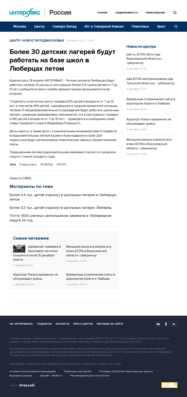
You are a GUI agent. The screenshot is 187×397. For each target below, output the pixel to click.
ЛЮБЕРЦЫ (46, 164)
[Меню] (174, 27)
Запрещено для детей (77, 371)
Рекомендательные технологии (89, 375)
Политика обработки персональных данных (126, 371)
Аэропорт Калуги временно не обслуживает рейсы (35, 277)
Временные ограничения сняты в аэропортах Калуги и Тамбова (90, 277)
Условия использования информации (32, 371)
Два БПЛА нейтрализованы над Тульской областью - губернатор (150, 81)
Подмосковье (28, 164)
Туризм (102, 12)
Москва (20, 26)
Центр (39, 26)
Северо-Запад (65, 26)
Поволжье (140, 26)
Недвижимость (126, 12)
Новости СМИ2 (20, 178)
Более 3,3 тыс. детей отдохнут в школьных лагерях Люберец (60, 208)
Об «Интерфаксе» (21, 323)
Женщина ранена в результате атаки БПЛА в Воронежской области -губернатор (88, 251)
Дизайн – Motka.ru (51, 375)
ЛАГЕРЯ (61, 164)
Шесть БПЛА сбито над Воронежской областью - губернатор (144, 59)
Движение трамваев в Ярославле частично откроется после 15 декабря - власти (37, 253)
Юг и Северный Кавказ (104, 26)
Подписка (44, 323)
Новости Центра (141, 46)
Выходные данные (20, 375)
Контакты (63, 323)
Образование (155, 12)
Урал (161, 26)
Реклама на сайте (110, 323)
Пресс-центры (83, 323)
